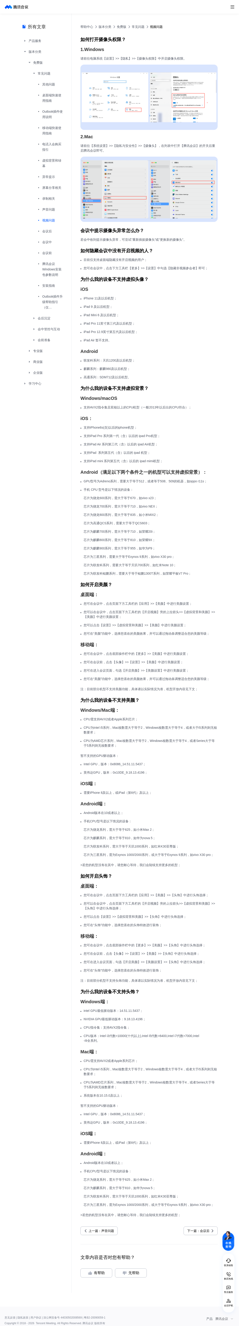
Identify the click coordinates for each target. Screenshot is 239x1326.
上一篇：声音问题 (101, 1231)
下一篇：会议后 (198, 1231)
